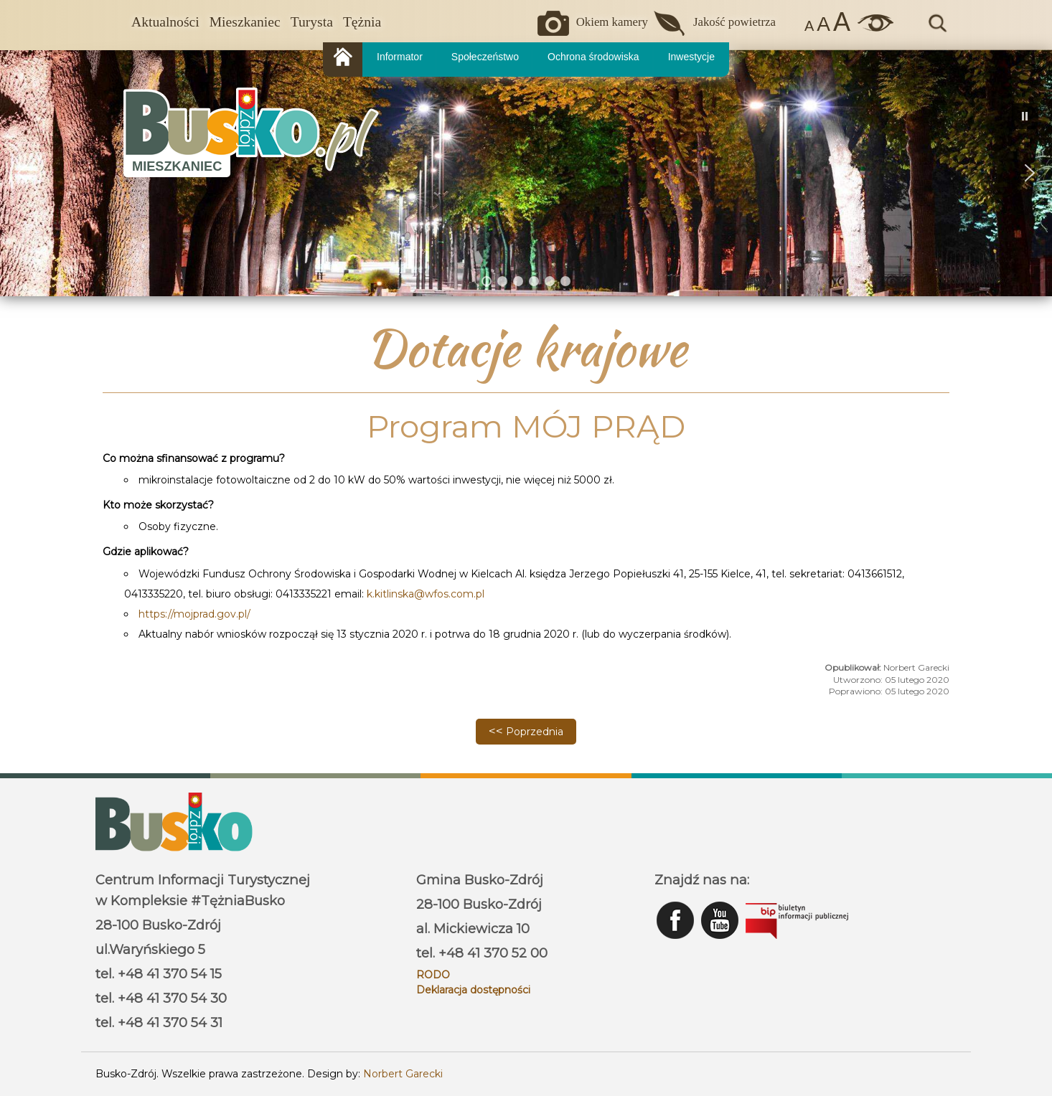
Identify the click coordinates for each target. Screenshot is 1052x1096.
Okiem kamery (612, 22)
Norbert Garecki (403, 1073)
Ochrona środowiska (593, 56)
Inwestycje (691, 56)
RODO (433, 974)
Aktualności (165, 21)
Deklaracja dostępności (473, 989)
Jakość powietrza (734, 22)
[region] (526, 172)
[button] (22, 172)
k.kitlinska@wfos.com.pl (425, 593)
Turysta (312, 21)
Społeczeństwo (485, 56)
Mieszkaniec (245, 21)
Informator (400, 56)
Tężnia (362, 21)
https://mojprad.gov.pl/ (194, 614)
